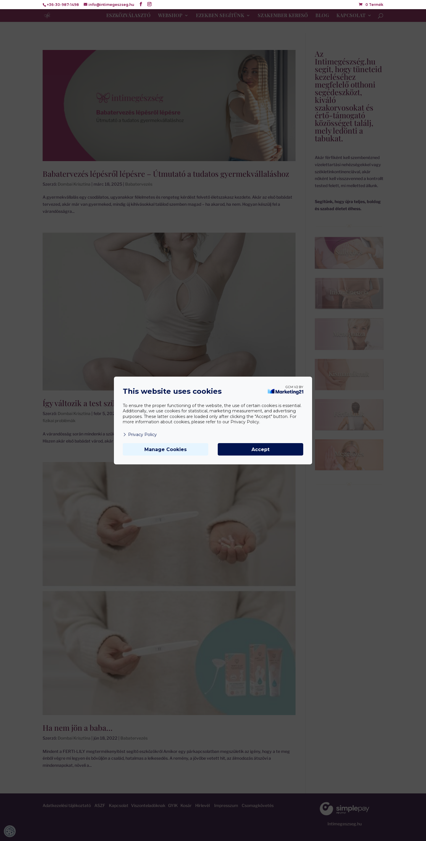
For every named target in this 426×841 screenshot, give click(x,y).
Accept (260, 449)
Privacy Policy (140, 434)
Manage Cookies (165, 449)
